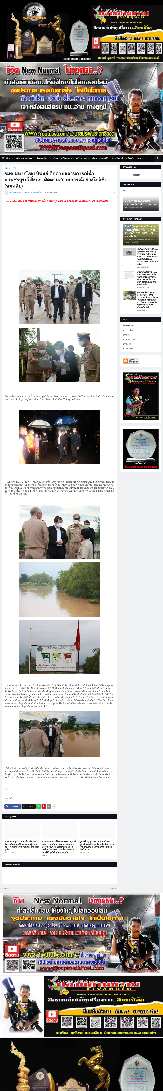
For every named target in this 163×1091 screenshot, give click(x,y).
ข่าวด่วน (126, 335)
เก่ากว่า (113, 889)
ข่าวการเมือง (128, 326)
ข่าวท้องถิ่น (127, 344)
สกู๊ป (14, 168)
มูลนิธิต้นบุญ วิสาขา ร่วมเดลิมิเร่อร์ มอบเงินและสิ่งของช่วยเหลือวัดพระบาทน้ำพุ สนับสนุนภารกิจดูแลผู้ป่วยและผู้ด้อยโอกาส (97, 845)
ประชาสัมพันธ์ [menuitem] (117, 158)
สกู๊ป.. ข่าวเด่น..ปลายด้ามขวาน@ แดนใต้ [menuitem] (92, 158)
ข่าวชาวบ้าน (128, 330)
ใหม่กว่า (6, 889)
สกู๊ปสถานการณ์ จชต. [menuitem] (24, 158)
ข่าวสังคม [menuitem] (54, 158)
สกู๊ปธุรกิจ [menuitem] (130, 158)
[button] (4, 158)
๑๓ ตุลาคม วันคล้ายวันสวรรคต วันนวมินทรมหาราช (141, 203)
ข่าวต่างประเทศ (129, 339)
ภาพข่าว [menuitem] (140, 158)
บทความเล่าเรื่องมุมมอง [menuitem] (17, 165)
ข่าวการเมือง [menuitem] (41, 158)
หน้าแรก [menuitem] (9, 158)
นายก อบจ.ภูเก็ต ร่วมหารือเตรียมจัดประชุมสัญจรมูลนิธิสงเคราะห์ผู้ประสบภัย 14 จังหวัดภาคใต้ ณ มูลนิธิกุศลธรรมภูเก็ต (21, 845)
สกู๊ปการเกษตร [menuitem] (67, 158)
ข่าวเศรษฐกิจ (128, 348)
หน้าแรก (7, 168)
